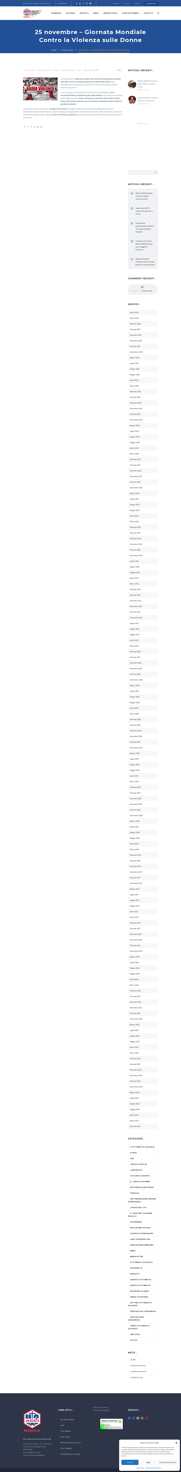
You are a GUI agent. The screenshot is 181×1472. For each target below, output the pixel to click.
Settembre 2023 (136, 475)
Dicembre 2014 (135, 1057)
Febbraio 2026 (135, 311)
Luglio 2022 (134, 548)
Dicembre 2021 (135, 588)
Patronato (136, 1256)
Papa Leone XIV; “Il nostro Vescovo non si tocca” (144, 198)
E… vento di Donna (140, 1169)
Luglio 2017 (134, 882)
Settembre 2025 (136, 339)
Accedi (127, 3)
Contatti (116, 3)
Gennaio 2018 (135, 848)
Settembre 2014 (136, 1074)
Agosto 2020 (135, 673)
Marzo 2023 (134, 509)
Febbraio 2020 (135, 707)
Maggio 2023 (135, 498)
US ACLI (134, 1328)
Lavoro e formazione (141, 1221)
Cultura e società (43, 70)
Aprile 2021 (134, 628)
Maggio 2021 (135, 622)
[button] (176, 1443)
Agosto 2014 (135, 1080)
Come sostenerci (130, 13)
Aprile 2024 (134, 435)
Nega (148, 1462)
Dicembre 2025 (135, 322)
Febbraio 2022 (135, 577)
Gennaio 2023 (135, 520)
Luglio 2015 (134, 1018)
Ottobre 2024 (135, 402)
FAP (62, 1413)
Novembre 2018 (136, 792)
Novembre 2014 (136, 1063)
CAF (132, 1146)
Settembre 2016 (136, 938)
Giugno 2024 (134, 424)
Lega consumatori (140, 1227)
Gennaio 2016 (135, 984)
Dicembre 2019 (135, 718)
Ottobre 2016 (135, 933)
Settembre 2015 (136, 1006)
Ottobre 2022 (135, 537)
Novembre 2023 (136, 464)
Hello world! (147, 278)
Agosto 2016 (135, 944)
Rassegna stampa (139, 1279)
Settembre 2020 (136, 667)
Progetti (84, 13)
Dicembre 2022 (135, 526)
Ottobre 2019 (135, 729)
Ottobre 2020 (135, 662)
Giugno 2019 (134, 752)
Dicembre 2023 (135, 458)
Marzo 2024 (134, 441)
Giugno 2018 (134, 820)
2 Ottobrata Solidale (142, 1134)
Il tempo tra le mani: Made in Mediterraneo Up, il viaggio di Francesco (144, 232)
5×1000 (133, 1140)
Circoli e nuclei (28, 70)
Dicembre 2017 (135, 854)
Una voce (135, 1322)
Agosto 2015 (135, 1012)
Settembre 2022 (136, 543)
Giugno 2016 (134, 955)
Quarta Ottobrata (140, 1267)
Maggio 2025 (135, 362)
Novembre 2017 (136, 859)
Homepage (56, 13)
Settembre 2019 (136, 735)
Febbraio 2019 (135, 775)
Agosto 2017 (135, 876)
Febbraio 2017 (135, 910)
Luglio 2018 (134, 814)
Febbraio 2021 (135, 639)
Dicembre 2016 (135, 922)
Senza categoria (139, 1284)
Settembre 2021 (136, 605)
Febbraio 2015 (135, 1046)
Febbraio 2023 (135, 515)
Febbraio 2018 (135, 842)
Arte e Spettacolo (70, 1430)
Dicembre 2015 (135, 989)
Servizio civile (110, 13)
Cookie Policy (140, 1468)
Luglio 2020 (134, 678)
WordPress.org (137, 1365)
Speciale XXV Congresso (143, 1299)
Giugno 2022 (134, 554)
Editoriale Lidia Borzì (142, 1175)
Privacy (137, 3)
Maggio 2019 (135, 758)
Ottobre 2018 (135, 797)
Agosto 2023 (135, 481)
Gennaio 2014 (135, 1114)
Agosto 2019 (135, 741)
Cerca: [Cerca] (155, 160)
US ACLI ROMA (67, 1407)
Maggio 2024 (135, 430)
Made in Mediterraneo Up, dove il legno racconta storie (148, 86)
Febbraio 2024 (135, 447)
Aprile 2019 (134, 763)
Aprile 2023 (134, 503)
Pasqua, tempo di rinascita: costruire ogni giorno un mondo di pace (145, 249)
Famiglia (55, 70)
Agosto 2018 (135, 808)
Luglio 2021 (134, 611)
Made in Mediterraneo (142, 1232)
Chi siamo (70, 13)
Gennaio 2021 (135, 645)
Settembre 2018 (136, 803)
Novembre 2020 (136, 656)
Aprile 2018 (134, 831)
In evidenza (136, 1209)
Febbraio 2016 (135, 978)
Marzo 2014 (134, 1108)
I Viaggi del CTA (138, 1195)
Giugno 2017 (134, 888)
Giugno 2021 (134, 616)
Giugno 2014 (134, 1091)
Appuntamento (151, 3)
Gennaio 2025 (135, 385)
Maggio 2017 (135, 893)
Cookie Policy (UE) (70, 1442)
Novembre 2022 (136, 532)
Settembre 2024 (136, 407)
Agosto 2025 (135, 345)
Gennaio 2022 (135, 582)
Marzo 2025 (134, 373)
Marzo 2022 (134, 571)
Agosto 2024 (135, 413)
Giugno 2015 (134, 1023)
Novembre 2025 (136, 328)
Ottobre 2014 (135, 1068)
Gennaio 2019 (135, 780)
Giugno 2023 (134, 492)
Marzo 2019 (134, 769)
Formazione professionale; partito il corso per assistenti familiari (145, 214)
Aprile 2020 (134, 695)
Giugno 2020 (134, 684)
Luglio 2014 (134, 1085)
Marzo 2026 (134, 305)
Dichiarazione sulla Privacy (153, 1468)
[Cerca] (157, 13)
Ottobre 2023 (135, 469)
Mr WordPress (135, 278)
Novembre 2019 (136, 724)
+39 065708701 (62, 3)
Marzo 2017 (134, 905)
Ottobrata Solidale (141, 1250)
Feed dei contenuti (138, 1353)
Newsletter (136, 1244)
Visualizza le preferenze (167, 1462)
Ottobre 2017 (135, 865)
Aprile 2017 (134, 899)
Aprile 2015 (134, 1035)
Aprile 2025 (134, 368)
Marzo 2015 (134, 1040)
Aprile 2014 (134, 1102)
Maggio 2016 (135, 961)
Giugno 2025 (134, 356)
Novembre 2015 (136, 995)
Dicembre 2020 (135, 650)
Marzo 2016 (134, 972)
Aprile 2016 (134, 967)
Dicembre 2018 (135, 786)
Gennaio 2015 (135, 1052)
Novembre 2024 (136, 396)
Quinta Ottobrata (140, 1273)
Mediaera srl (40, 1462)
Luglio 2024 (134, 418)
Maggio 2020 (135, 690)
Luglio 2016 (134, 950)
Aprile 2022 (134, 565)
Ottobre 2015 (135, 1001)
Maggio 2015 (135, 1029)
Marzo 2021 (134, 633)
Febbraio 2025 (135, 379)
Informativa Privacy (101, 1395)
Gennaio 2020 (135, 712)
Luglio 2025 (134, 351)
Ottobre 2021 (135, 599)
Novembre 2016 (136, 927)
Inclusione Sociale (68, 70)
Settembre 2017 (136, 871)
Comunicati (136, 1158)
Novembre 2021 (136, 594)
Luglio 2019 (134, 746)
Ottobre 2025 (135, 334)
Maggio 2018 (135, 825)
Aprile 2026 (134, 300)
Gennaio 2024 (135, 452)
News (96, 13)
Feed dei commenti (138, 1359)
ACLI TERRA (66, 1436)
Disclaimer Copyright (101, 1397)
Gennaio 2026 (135, 317)
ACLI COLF (65, 1424)
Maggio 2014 (135, 1097)
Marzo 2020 (134, 701)
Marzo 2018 (134, 837)
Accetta (130, 1462)
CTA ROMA (65, 1419)
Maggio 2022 (135, 560)
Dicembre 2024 (135, 390)
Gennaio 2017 (135, 916)
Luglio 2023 (134, 486)
